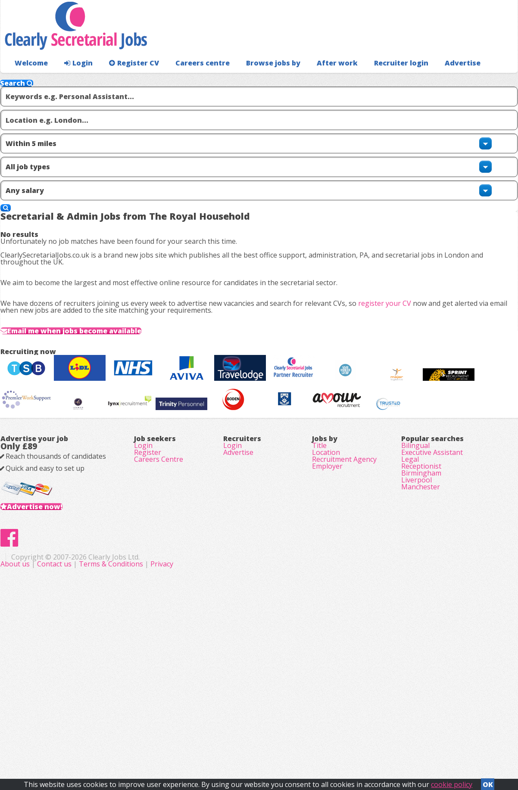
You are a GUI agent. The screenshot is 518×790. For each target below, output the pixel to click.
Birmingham (421, 626)
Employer (327, 614)
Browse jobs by (254, 80)
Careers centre (188, 80)
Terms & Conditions (283, 742)
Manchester (420, 650)
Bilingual (415, 578)
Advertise (423, 80)
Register (147, 590)
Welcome (29, 80)
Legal (410, 602)
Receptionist (421, 614)
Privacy (334, 742)
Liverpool (416, 638)
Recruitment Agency (344, 602)
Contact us (227, 742)
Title (319, 578)
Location (326, 590)
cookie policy (451, 782)
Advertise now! (48, 657)
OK (488, 782)
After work (314, 80)
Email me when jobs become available (98, 353)
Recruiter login (479, 80)
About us (188, 742)
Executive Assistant (432, 590)
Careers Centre (158, 602)
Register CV (125, 80)
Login (73, 80)
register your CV (398, 309)
